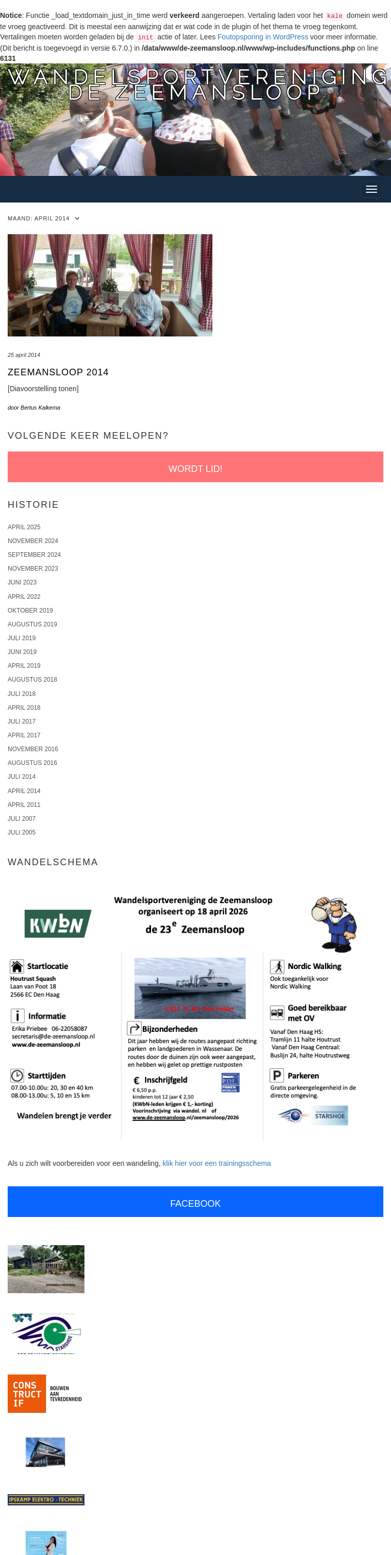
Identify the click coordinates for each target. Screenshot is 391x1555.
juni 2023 (22, 582)
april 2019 (24, 665)
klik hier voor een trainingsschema (217, 1163)
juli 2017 (22, 721)
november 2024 (33, 541)
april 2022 (24, 596)
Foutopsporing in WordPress (263, 37)
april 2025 (24, 527)
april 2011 (24, 804)
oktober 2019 (30, 610)
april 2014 (24, 791)
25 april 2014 (24, 355)
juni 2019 (22, 652)
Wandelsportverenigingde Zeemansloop (199, 84)
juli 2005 (22, 832)
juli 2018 (22, 693)
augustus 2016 (32, 763)
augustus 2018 (32, 679)
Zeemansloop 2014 (58, 372)
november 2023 (33, 568)
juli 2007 (22, 818)
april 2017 (24, 735)
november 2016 (33, 749)
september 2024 (34, 554)
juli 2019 (22, 638)
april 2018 (24, 707)
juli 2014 (22, 776)
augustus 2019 (32, 624)
